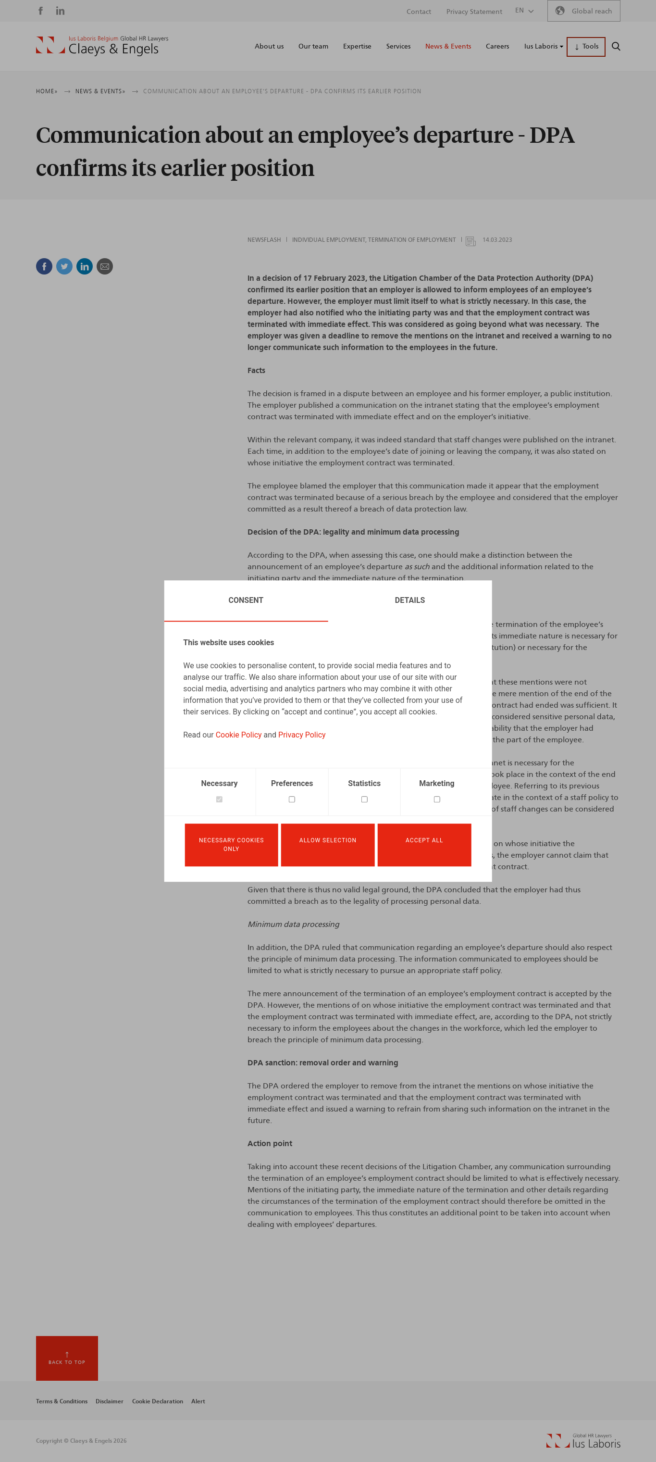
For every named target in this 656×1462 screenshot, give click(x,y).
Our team (313, 46)
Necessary (219, 782)
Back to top (67, 1362)
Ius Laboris (540, 46)
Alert (198, 1401)
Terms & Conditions (61, 1401)
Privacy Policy (302, 733)
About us (269, 46)
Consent (246, 598)
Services (398, 46)
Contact (419, 12)
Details (410, 598)
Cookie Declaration (157, 1401)
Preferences (292, 782)
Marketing (436, 782)
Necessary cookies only (231, 845)
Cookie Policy (239, 733)
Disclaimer (110, 1401)
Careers (497, 46)
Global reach (592, 11)
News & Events (448, 46)
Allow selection (328, 840)
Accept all (424, 840)
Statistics (364, 782)
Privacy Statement (474, 12)
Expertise (357, 46)
